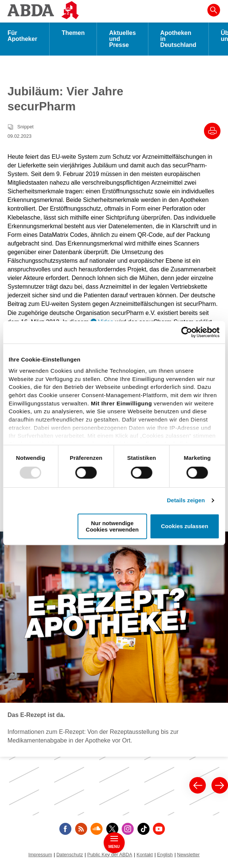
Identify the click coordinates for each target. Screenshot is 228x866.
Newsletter (188, 854)
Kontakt (144, 854)
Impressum (40, 854)
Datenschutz (69, 854)
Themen (73, 33)
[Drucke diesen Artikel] (212, 131)
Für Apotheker (22, 36)
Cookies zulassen (184, 526)
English (165, 854)
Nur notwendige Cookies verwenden (112, 526)
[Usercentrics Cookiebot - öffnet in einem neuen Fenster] (186, 332)
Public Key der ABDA (109, 854)
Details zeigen (186, 500)
